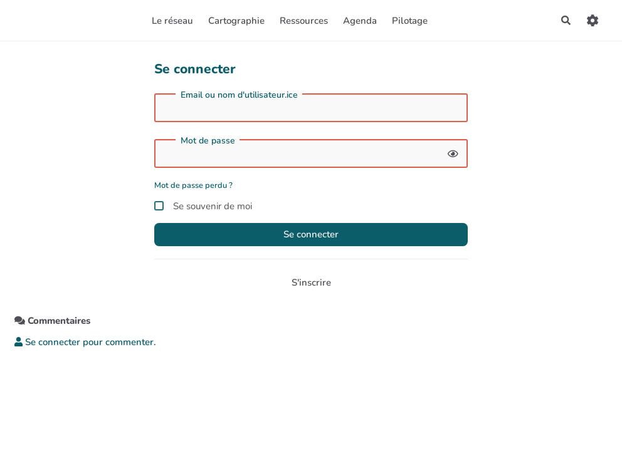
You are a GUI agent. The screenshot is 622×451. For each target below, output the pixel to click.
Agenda (360, 20)
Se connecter (311, 234)
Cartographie (236, 20)
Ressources (304, 20)
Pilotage (410, 20)
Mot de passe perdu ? (193, 185)
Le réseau (172, 20)
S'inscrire (311, 282)
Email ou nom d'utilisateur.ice (239, 95)
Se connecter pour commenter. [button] (85, 342)
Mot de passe (208, 141)
